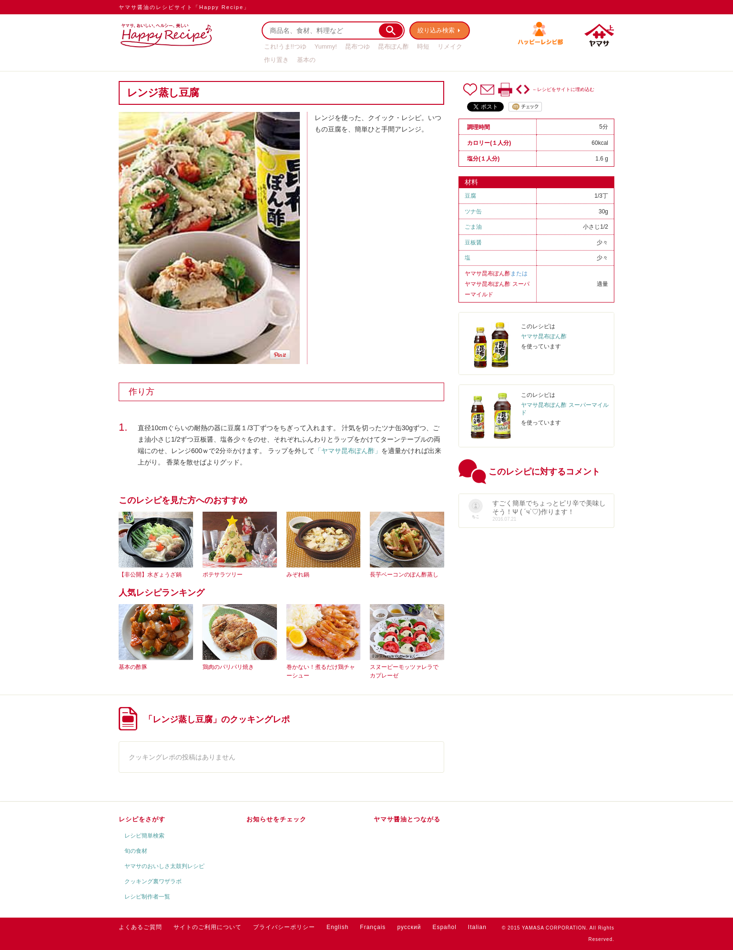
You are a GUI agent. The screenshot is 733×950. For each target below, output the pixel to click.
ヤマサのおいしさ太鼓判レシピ (164, 866)
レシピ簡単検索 (144, 835)
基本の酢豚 (133, 667)
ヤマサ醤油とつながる (407, 819)
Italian (477, 927)
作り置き (276, 59)
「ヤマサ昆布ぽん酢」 (348, 451)
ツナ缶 (473, 211)
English (337, 927)
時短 (423, 46)
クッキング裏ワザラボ (153, 881)
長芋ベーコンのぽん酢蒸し (404, 574)
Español (444, 927)
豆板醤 (473, 242)
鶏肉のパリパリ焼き (228, 667)
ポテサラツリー (223, 574)
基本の (306, 59)
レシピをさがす (142, 819)
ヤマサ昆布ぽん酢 (487, 273)
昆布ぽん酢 (393, 46)
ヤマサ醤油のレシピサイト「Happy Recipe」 (184, 7)
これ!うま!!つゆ (285, 46)
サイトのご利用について (207, 927)
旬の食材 (135, 851)
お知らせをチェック (276, 819)
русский (409, 927)
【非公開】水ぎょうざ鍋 (150, 574)
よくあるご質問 (140, 927)
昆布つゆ (357, 46)
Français (373, 927)
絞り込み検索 (436, 30)
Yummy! (326, 46)
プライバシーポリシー (284, 927)
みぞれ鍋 (297, 574)
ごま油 (473, 226)
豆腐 (470, 195)
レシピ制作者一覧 (147, 896)
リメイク (450, 46)
